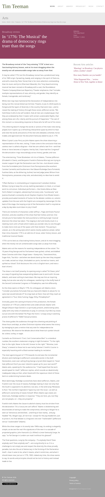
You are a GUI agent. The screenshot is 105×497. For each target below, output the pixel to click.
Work (52, 6)
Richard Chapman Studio (84, 489)
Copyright (72, 477)
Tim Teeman (15, 6)
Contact (100, 6)
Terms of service (75, 483)
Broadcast (81, 6)
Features (18, 22)
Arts (13, 22)
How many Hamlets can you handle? (87, 75)
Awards (69, 6)
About (60, 6)
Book (91, 6)
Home (4, 22)
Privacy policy (73, 480)
